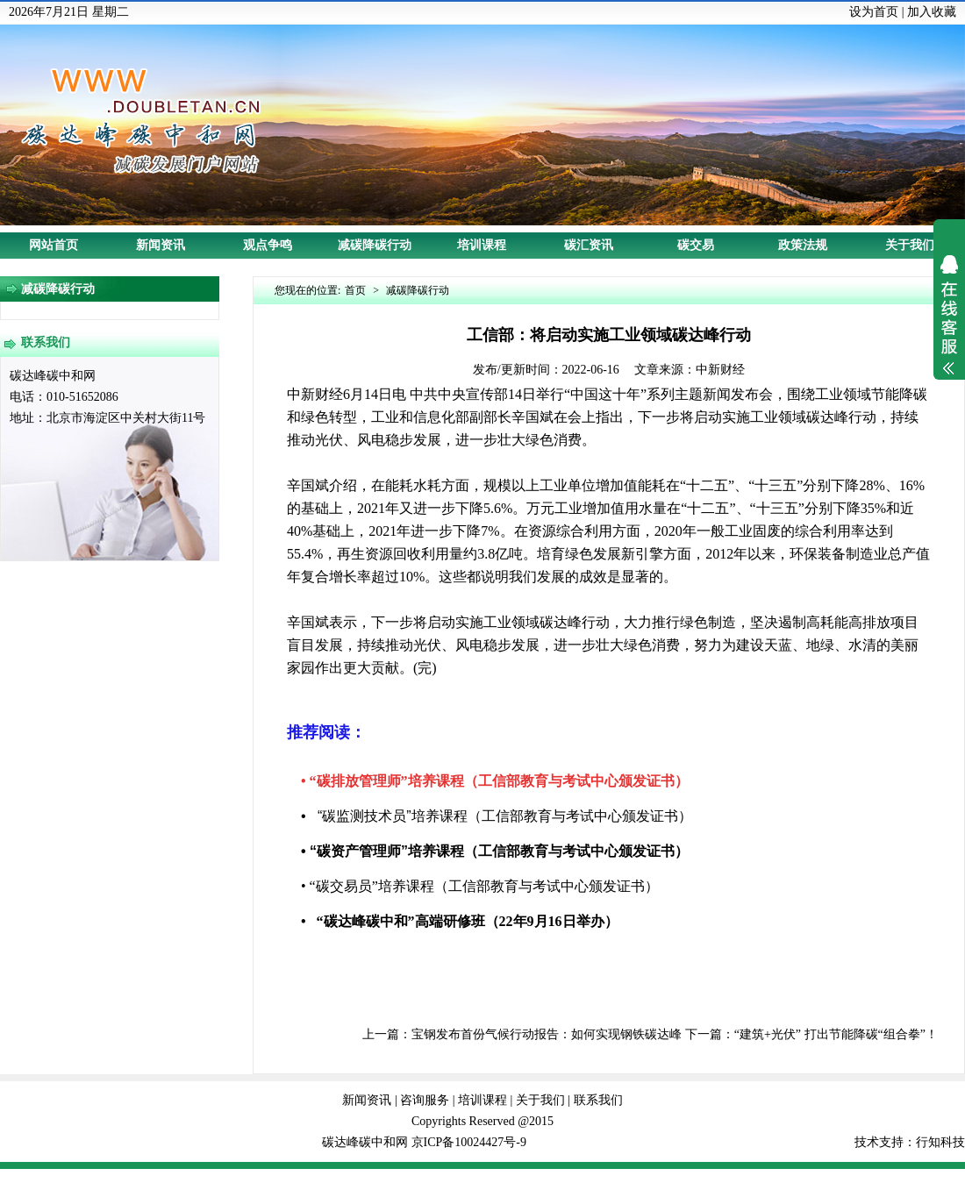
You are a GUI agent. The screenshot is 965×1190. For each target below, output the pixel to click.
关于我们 (909, 245)
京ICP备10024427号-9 (468, 1142)
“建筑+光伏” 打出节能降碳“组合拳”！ (836, 1034)
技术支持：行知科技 (909, 1142)
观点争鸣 (267, 245)
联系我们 (598, 1100)
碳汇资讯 (588, 245)
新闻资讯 (160, 245)
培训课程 (481, 245)
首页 (355, 290)
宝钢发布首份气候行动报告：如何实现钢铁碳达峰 (546, 1034)
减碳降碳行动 (374, 245)
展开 (949, 326)
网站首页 (53, 245)
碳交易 (695, 245)
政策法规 (802, 245)
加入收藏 (931, 11)
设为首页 (873, 11)
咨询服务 (424, 1100)
